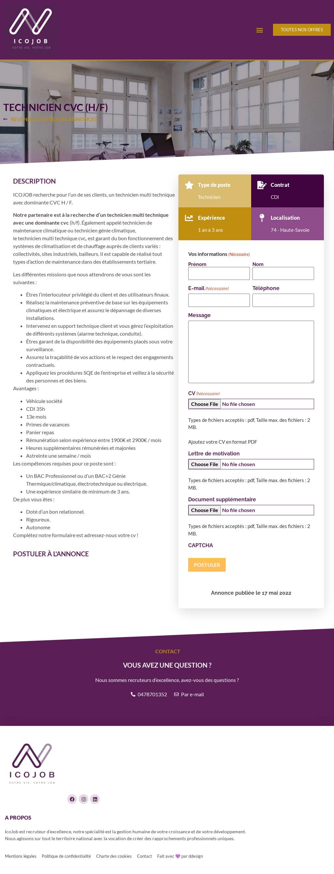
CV (204, 393)
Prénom (197, 264)
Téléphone (266, 288)
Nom (258, 264)
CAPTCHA (200, 545)
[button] (259, 29)
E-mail (208, 288)
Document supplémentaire (222, 499)
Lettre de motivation (214, 453)
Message (199, 315)
